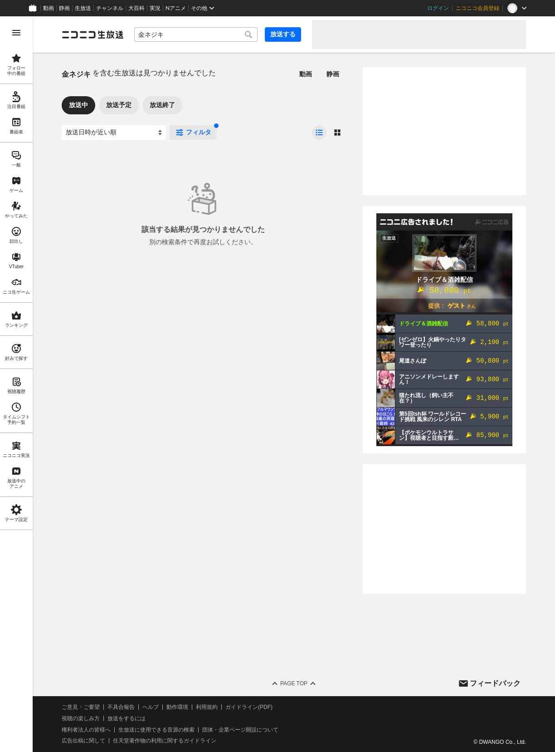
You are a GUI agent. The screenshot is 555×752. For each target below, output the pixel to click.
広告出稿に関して (83, 740)
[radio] (319, 132)
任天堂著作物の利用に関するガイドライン (164, 740)
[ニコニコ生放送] (92, 34)
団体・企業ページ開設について (240, 729)
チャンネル (109, 8)
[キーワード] (196, 34)
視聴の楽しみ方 (81, 718)
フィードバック (495, 683)
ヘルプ (150, 707)
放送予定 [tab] (118, 104)
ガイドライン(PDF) (249, 707)
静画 (64, 8)
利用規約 (207, 707)
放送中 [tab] (78, 104)
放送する (283, 34)
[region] (16, 384)
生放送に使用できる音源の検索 (156, 729)
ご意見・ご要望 (81, 707)
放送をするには (126, 718)
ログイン (438, 8)
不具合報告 (121, 707)
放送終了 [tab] (162, 104)
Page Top (293, 683)
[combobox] (196, 34)
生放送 (83, 8)
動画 (48, 8)
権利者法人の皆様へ (86, 730)
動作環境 (177, 707)
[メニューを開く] (16, 33)
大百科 (136, 8)
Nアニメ (176, 8)
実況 (155, 8)
